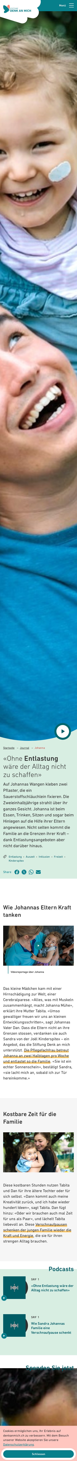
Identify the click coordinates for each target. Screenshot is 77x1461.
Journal (24, 748)
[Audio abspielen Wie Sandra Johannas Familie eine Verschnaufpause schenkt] (4, 1336)
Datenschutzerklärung (18, 1444)
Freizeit (58, 856)
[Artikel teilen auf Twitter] (25, 872)
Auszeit (30, 856)
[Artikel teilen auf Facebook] (18, 872)
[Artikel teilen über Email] (39, 872)
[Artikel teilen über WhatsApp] (32, 872)
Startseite (8, 748)
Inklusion (44, 856)
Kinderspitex (16, 860)
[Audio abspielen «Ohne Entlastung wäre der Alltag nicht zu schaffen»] (4, 1298)
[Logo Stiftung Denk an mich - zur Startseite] (17, 9)
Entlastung (15, 856)
